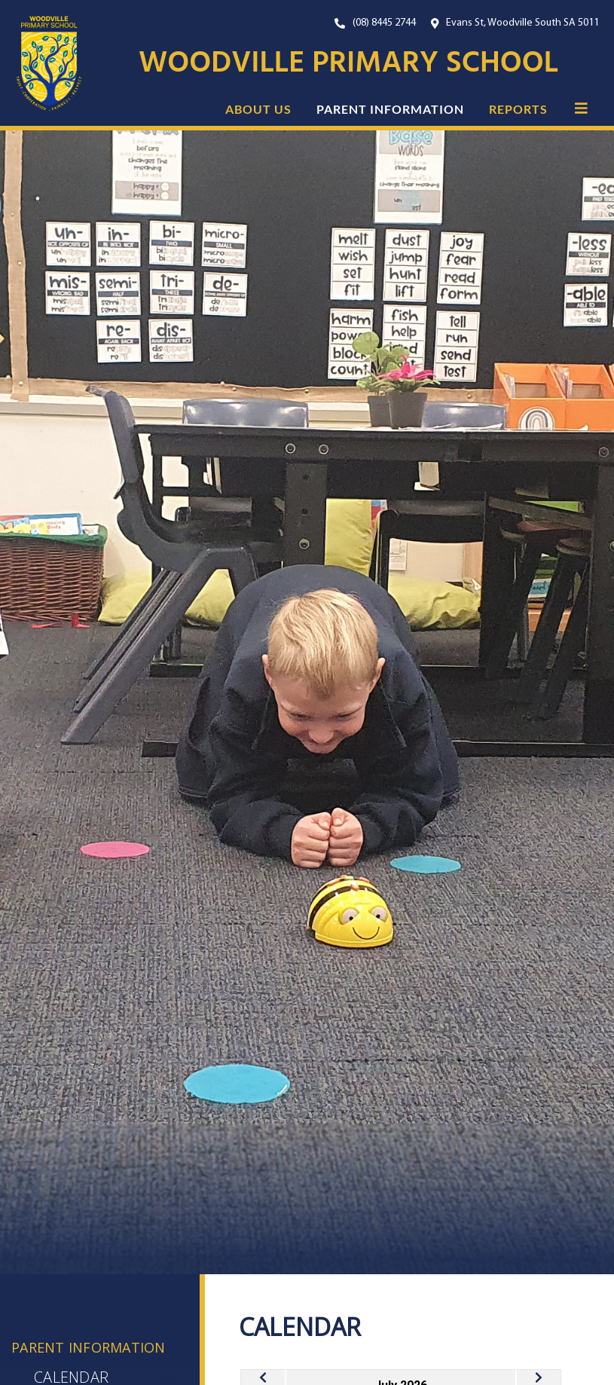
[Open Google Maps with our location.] (515, 23)
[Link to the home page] (41, 63)
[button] (581, 107)
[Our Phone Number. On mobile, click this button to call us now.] (375, 23)
